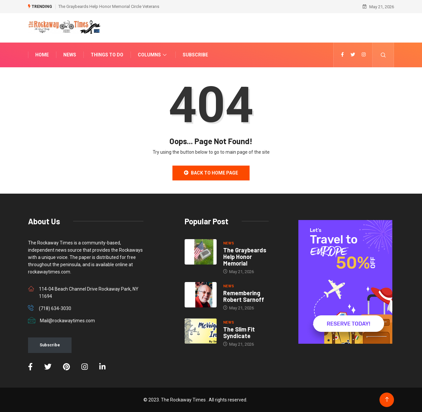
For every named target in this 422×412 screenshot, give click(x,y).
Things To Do (107, 54)
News (69, 54)
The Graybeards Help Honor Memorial (244, 256)
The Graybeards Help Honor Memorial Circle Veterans (108, 6)
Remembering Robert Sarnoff (243, 296)
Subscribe (195, 54)
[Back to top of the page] (386, 399)
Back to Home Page (211, 172)
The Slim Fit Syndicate (239, 332)
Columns (153, 54)
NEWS (228, 243)
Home (42, 54)
